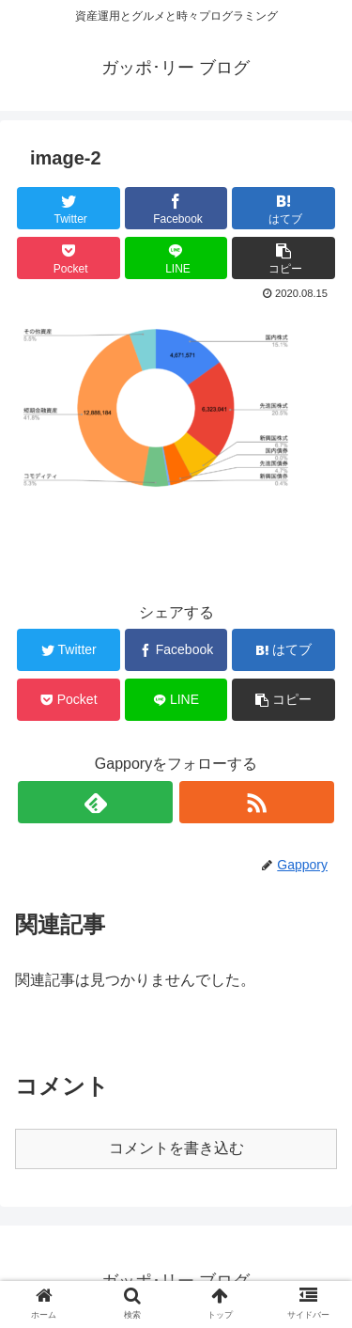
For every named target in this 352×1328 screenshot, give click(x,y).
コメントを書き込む (176, 1148)
